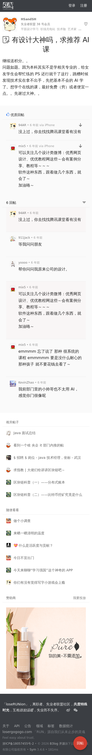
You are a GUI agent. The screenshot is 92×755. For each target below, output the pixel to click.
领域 (39, 726)
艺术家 (72, 29)
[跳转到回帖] (80, 125)
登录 (71, 5)
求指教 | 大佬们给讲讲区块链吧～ (39, 470)
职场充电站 (47, 29)
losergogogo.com (17, 732)
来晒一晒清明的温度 (28, 533)
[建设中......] (76, 710)
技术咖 (61, 29)
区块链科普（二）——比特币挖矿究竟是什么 (47, 495)
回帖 (80, 743)
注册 (83, 5)
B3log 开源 (57, 743)
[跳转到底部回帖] (84, 202)
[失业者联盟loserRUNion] (68, 710)
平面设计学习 (30, 29)
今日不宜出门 (23, 558)
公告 (27, 726)
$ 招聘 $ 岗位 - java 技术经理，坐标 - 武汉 (47, 458)
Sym (33, 749)
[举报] (86, 24)
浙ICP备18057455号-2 (18, 743)
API (16, 726)
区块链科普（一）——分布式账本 (39, 482)
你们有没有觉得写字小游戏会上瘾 (39, 582)
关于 (5, 726)
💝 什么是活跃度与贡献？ (33, 545)
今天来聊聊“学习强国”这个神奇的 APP (43, 570)
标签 (51, 726)
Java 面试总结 (24, 433)
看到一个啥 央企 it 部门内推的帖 (38, 445)
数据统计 (66, 726)
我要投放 (79, 598)
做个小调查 (22, 521)
